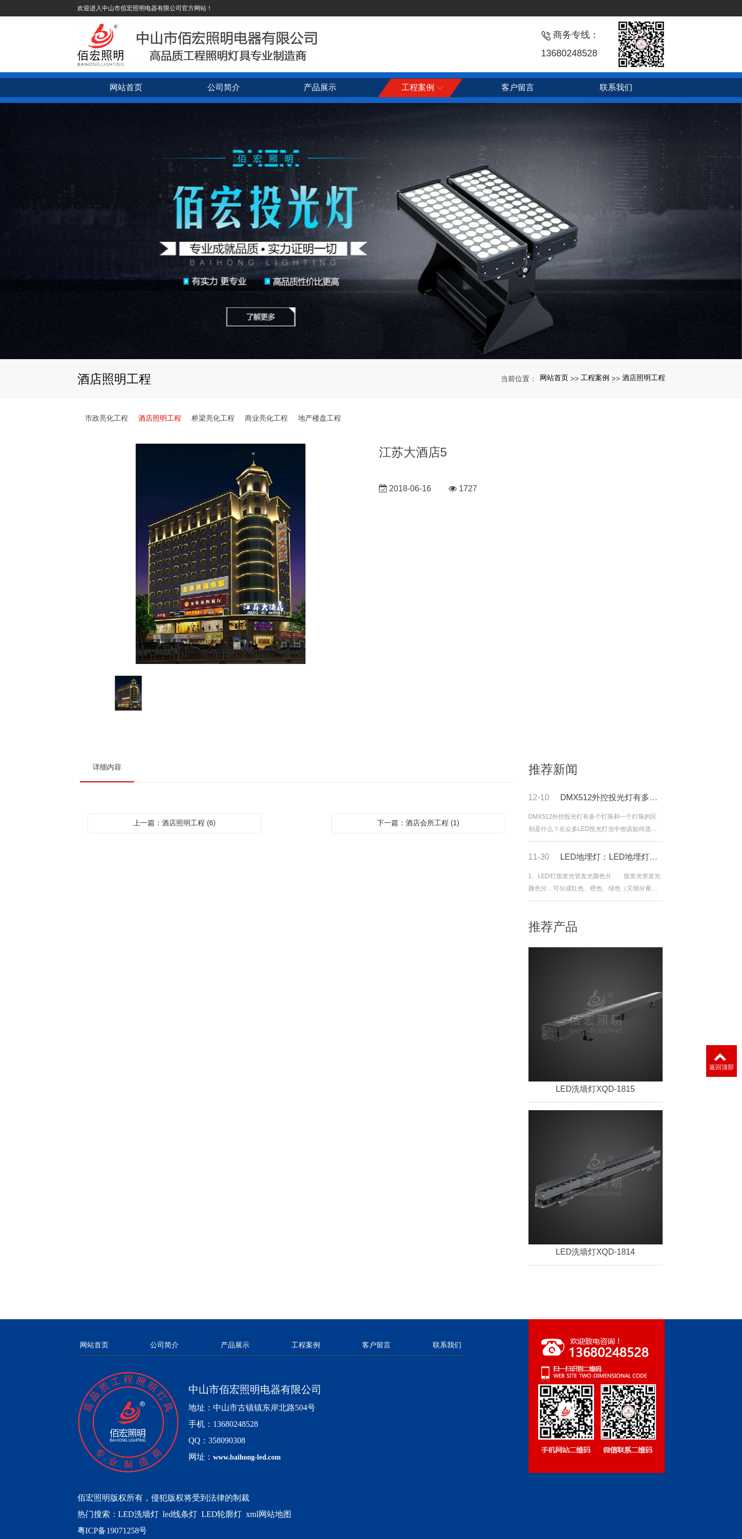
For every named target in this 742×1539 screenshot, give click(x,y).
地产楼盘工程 (319, 418)
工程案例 (595, 377)
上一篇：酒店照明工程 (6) (174, 823)
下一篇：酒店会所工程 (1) (418, 823)
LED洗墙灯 (138, 1514)
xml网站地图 (268, 1514)
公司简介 (164, 1345)
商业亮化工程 (266, 418)
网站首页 (554, 377)
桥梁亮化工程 (213, 418)
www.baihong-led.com (247, 1457)
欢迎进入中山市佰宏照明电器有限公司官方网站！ (145, 8)
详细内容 (107, 767)
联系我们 (447, 1345)
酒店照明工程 (643, 377)
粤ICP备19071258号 (112, 1530)
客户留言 (376, 1345)
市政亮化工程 (106, 418)
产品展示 (235, 1345)
